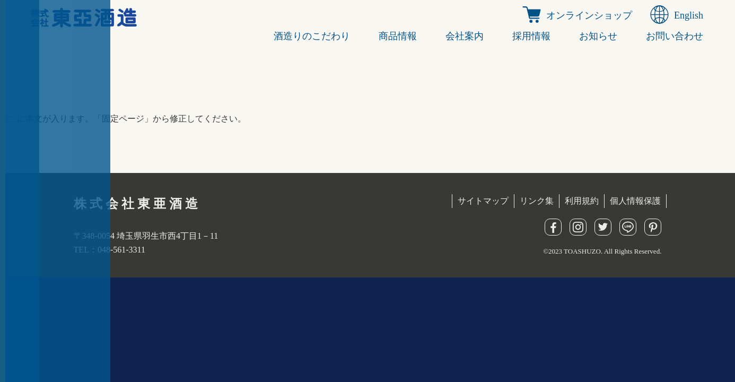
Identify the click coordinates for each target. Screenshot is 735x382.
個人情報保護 (635, 200)
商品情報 (398, 36)
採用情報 (531, 36)
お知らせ (598, 36)
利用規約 (582, 200)
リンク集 (537, 200)
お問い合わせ (674, 36)
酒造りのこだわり (312, 36)
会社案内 (464, 36)
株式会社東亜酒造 (137, 204)
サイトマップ (483, 200)
